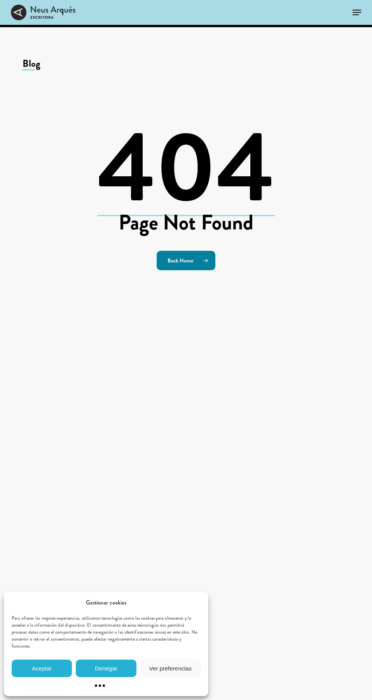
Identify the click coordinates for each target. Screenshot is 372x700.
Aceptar (42, 668)
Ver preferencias (170, 668)
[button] (357, 12)
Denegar (106, 668)
